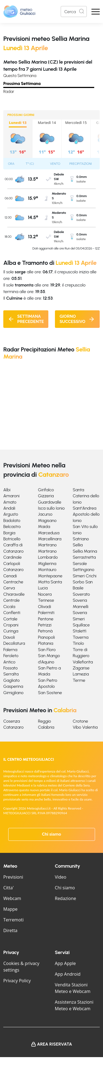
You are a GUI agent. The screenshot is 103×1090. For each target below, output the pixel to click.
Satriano (81, 538)
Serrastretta (84, 557)
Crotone (80, 721)
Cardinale (12, 557)
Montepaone (50, 575)
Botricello (11, 538)
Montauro (47, 569)
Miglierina (47, 563)
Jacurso (45, 514)
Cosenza (11, 721)
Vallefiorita (83, 662)
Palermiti (46, 612)
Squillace (81, 625)
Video (60, 877)
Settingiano (83, 569)
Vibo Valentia (85, 727)
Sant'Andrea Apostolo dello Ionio (86, 514)
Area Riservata (54, 1044)
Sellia (78, 544)
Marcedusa (48, 532)
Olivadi (44, 606)
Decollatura (14, 643)
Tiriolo (78, 643)
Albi (6, 489)
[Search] (74, 11)
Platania (45, 643)
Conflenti (11, 612)
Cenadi (10, 575)
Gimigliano (13, 692)
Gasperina (13, 686)
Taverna (80, 637)
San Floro (46, 649)
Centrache (13, 581)
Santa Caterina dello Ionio (86, 496)
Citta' (8, 888)
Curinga (10, 631)
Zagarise (81, 668)
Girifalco (46, 489)
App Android (68, 974)
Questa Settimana (19, 75)
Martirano (47, 544)
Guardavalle (49, 502)
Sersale (80, 563)
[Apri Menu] (95, 12)
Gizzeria (46, 495)
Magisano (47, 520)
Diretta (10, 930)
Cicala (9, 606)
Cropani (10, 625)
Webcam (12, 898)
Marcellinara (49, 538)
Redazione (65, 898)
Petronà (45, 631)
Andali (9, 508)
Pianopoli (46, 637)
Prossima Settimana (22, 83)
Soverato (81, 594)
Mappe (10, 909)
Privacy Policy (17, 981)
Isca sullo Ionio (51, 508)
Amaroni (11, 495)
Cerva (9, 588)
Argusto (10, 514)
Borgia (9, 532)
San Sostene (50, 692)
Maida (44, 526)
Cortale (10, 618)
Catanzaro (13, 569)
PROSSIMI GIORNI (20, 115)
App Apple (65, 963)
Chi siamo (51, 834)
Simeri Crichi (84, 575)
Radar (8, 91)
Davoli (9, 637)
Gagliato (11, 680)
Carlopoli (11, 563)
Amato (9, 502)
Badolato (11, 520)
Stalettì (79, 631)
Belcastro (12, 526)
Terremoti (13, 920)
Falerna (10, 649)
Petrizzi (44, 625)
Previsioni (13, 877)
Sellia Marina (85, 551)
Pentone (45, 618)
